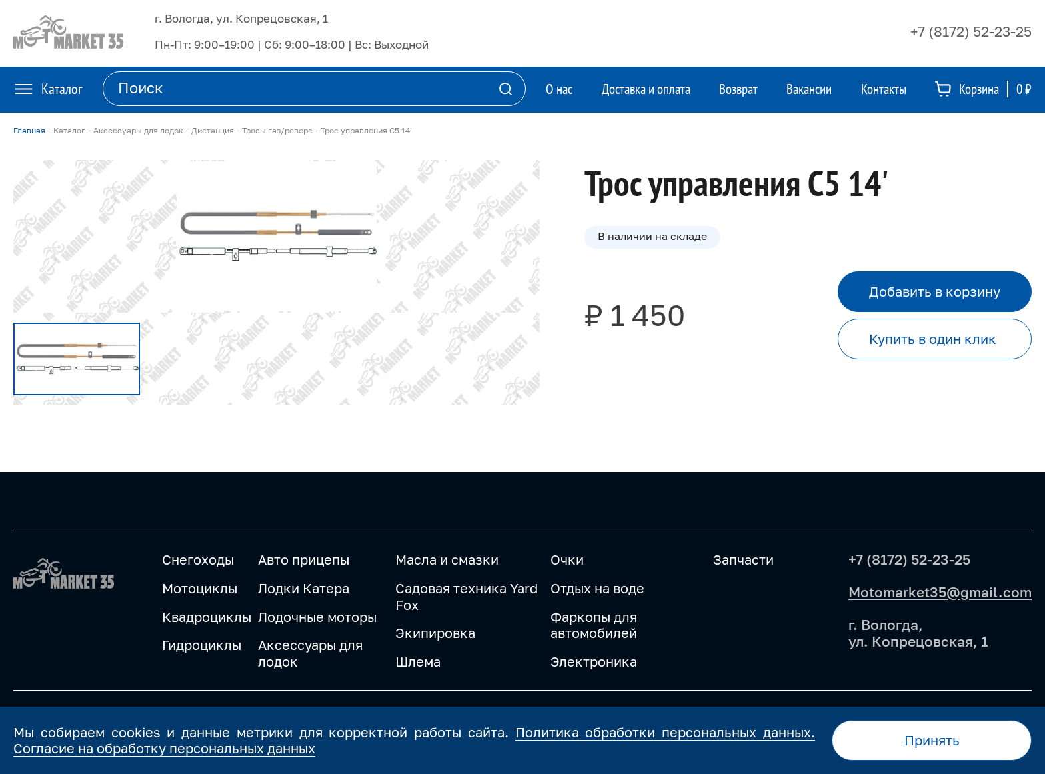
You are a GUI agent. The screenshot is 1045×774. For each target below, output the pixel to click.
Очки (567, 559)
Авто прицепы (303, 559)
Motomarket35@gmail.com (940, 592)
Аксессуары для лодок (310, 653)
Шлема (418, 661)
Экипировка (435, 633)
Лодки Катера (303, 588)
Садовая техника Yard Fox (466, 596)
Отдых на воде (597, 588)
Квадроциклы (206, 617)
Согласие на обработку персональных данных (164, 748)
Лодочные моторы (317, 617)
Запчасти (743, 559)
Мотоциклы (199, 588)
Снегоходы (198, 559)
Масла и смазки (447, 559)
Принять (932, 740)
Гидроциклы (201, 645)
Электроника (593, 661)
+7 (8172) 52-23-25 (971, 31)
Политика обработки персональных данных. (665, 732)
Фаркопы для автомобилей (593, 625)
